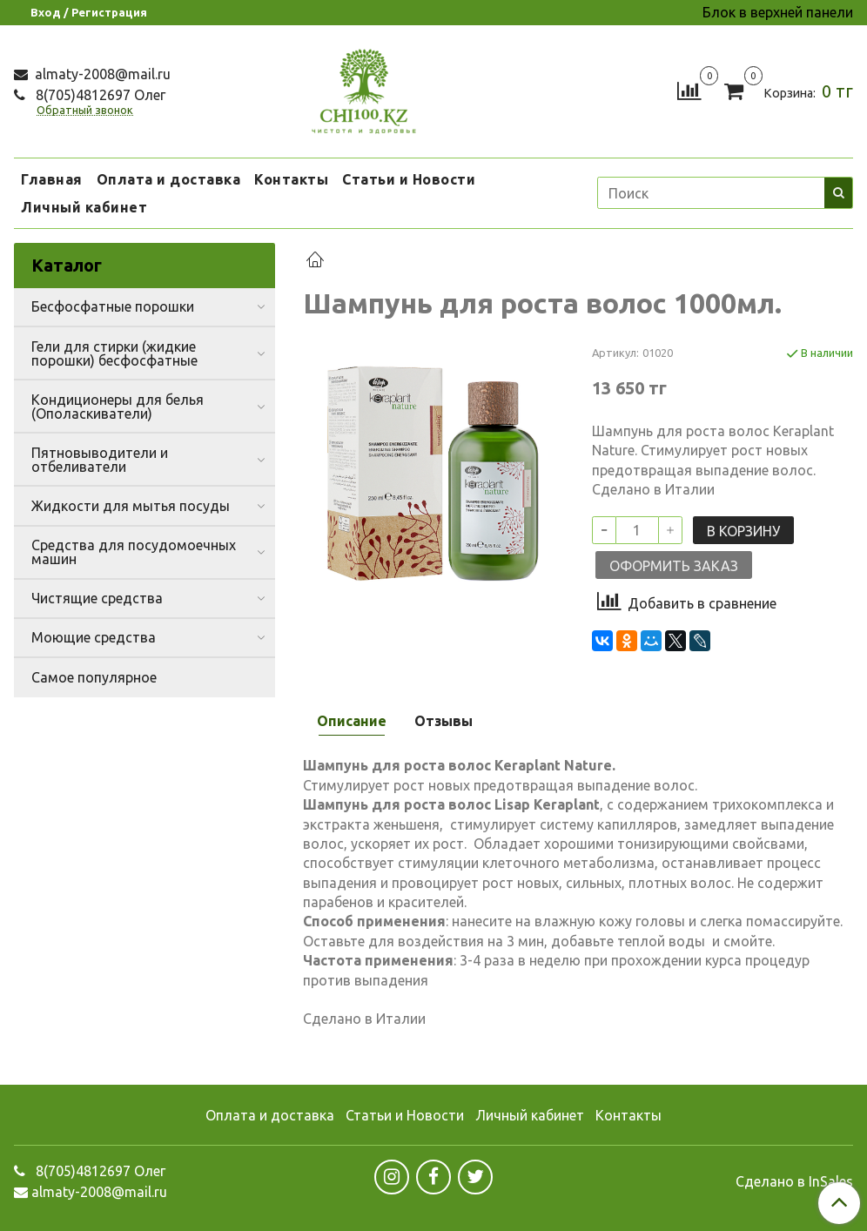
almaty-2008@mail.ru (101, 74)
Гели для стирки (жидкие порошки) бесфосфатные (114, 353)
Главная (52, 179)
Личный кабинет (84, 207)
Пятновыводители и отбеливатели (99, 459)
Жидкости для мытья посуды (130, 506)
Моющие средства (93, 637)
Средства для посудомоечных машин (133, 552)
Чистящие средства (97, 598)
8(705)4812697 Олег (98, 95)
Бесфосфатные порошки (112, 306)
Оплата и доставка (169, 179)
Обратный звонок (85, 110)
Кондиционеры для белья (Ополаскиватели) (117, 406)
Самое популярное (94, 677)
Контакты (291, 179)
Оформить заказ (673, 566)
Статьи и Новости (408, 179)
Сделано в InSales (794, 1181)
